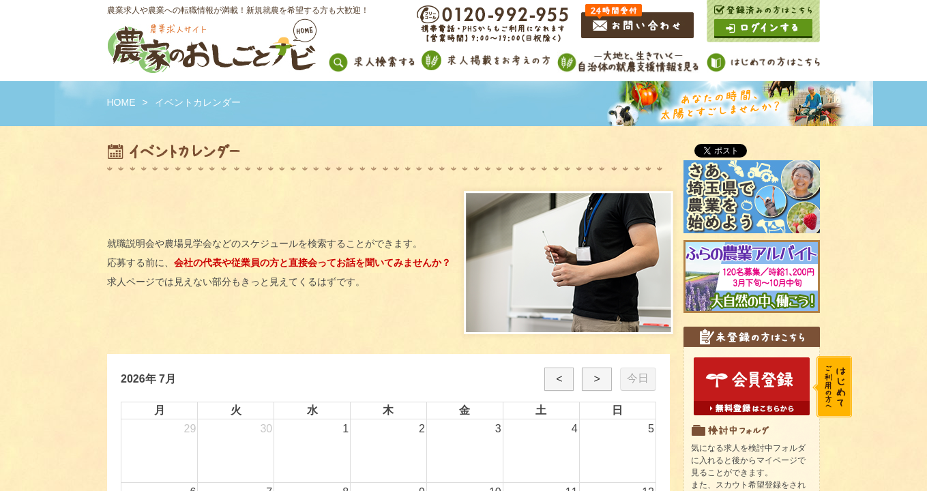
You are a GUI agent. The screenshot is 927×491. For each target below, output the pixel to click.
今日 (638, 378)
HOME (121, 102)
